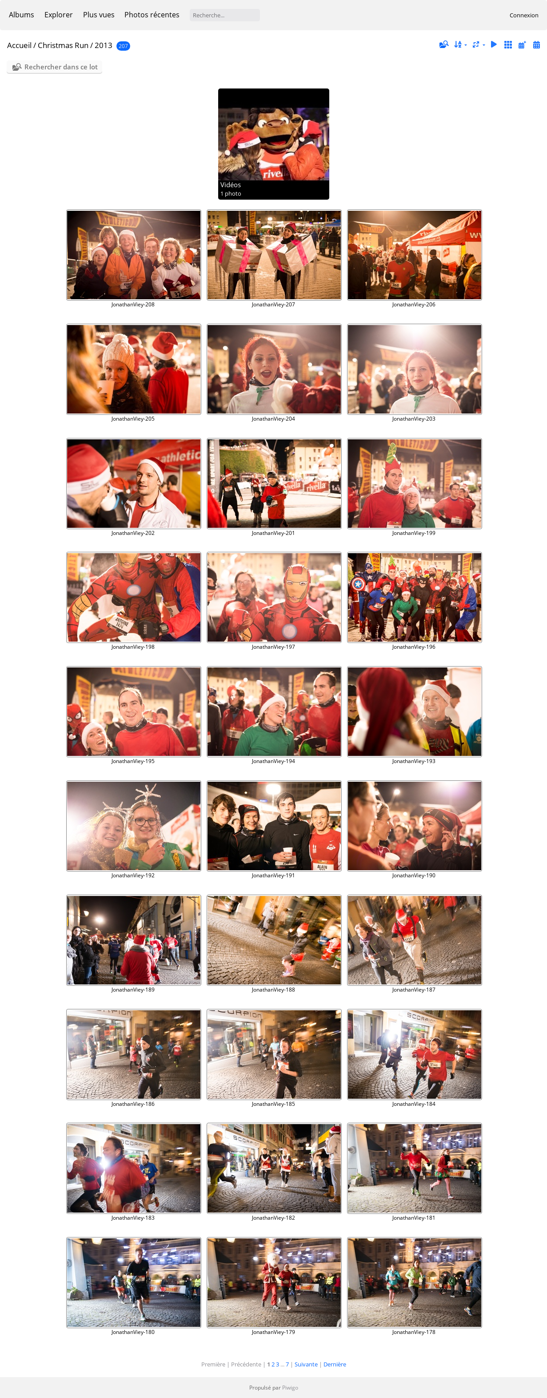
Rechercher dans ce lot (61, 66)
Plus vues (99, 15)
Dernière (334, 1364)
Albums (21, 15)
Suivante (306, 1364)
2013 (103, 45)
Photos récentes (152, 15)
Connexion (524, 15)
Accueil (19, 45)
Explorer (58, 15)
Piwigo (290, 1387)
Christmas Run (63, 45)
